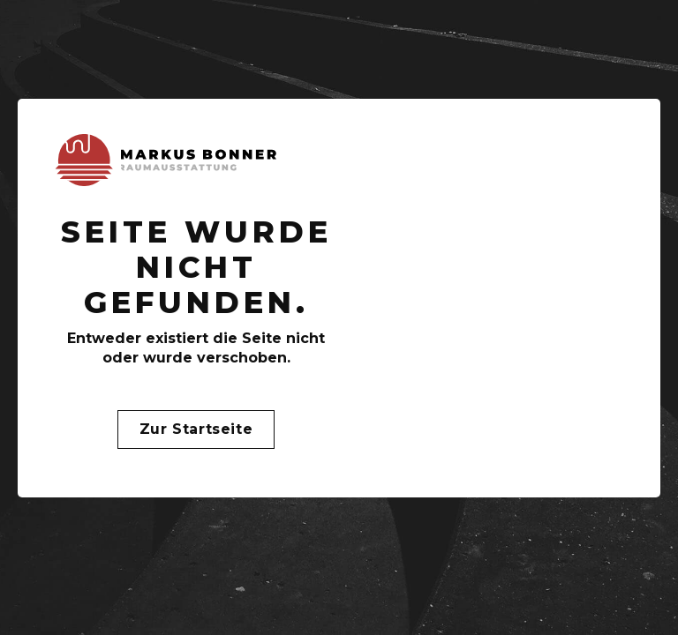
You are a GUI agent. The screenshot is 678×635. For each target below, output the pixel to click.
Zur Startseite (195, 429)
